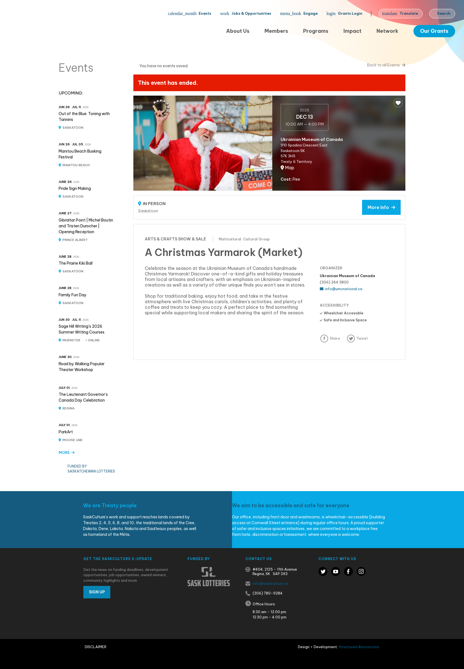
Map (287, 167)
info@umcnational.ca (341, 289)
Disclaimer (95, 647)
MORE (66, 452)
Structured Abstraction (359, 647)
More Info (381, 207)
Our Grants (434, 31)
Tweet (362, 338)
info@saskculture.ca (270, 583)
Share (335, 338)
